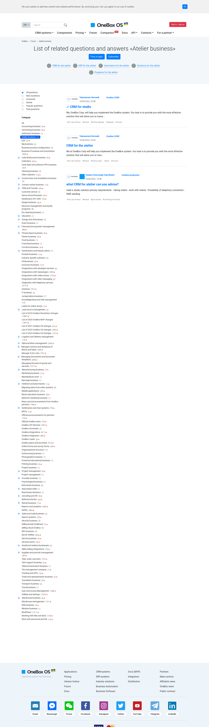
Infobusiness (30, 261)
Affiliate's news (167, 681)
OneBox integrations (34, 432)
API (133, 32)
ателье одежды (98, 122)
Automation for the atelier (116, 65)
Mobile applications (33, 391)
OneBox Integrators (33, 435)
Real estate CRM (31, 489)
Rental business (31, 503)
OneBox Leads (30, 439)
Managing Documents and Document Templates (38, 358)
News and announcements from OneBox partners (40, 403)
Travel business (30, 587)
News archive (167, 676)
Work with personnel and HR (37, 619)
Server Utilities (31, 535)
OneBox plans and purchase (38, 442)
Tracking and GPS (32, 573)
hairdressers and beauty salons (37, 250)
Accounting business (33, 126)
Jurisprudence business (34, 296)
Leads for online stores (34, 306)
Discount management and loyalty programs (37, 207)
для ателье (96, 200)
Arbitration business (32, 133)
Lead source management (35, 309)
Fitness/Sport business (34, 233)
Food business (30, 240)
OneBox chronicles (31, 428)
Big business (29, 144)
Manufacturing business (35, 369)
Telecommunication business (36, 566)
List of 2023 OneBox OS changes (40, 333)
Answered (30, 99)
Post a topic (97, 56)
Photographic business (34, 457)
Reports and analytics (35, 506)
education (28, 216)
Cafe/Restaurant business (36, 157)
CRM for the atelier (61, 65)
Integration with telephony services (37, 284)
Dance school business (34, 195)
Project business (31, 467)
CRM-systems (43, 32)
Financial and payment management (38, 228)
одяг (107, 161)
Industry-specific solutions (35, 258)
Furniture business (32, 247)
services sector (31, 542)
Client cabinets (31, 174)
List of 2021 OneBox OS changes (39, 326)
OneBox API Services (34, 425)
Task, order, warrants (34, 559)
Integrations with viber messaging (38, 279)
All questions (32, 92)
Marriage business (31, 380)
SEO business (29, 531)
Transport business (32, 584)
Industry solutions (105, 681)
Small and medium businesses (37, 545)
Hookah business (32, 254)
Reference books (32, 499)
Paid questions (33, 109)
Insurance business (33, 265)
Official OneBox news (34, 421)
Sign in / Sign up (177, 24)
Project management (33, 471)
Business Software (105, 691)
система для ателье (112, 200)
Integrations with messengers (38, 272)
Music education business (35, 394)
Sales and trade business (34, 513)
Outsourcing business (33, 453)
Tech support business (34, 562)
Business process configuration (37, 147)
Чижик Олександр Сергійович (100, 175)
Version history (71, 681)
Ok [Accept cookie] (185, 6)
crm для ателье (74, 122)
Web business (30, 605)
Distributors (134, 681)
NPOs (26, 411)
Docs (125, 32)
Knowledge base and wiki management (39, 301)
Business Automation (107, 686)
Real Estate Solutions (33, 492)
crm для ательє (74, 161)
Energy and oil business (34, 219)
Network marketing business (36, 398)
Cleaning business (31, 171)
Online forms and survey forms (38, 446)
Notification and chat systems (38, 408)
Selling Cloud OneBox (33, 527)
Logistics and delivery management (38, 338)
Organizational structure (35, 450)
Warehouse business (33, 598)
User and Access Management (39, 591)
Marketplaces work (32, 376)
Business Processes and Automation (38, 153)
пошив (119, 122)
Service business (31, 538)
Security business (31, 520)
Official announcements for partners (38, 417)
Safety (28, 510)
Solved (29, 102)
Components (64, 32)
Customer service (31, 191)
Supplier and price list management (37, 554)
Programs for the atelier (106, 72)
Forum (93, 32)
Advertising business (33, 130)
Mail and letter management (38, 343)
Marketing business (33, 373)
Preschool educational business (37, 460)
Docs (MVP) (134, 671)
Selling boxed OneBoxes (35, 524)
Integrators (133, 676)
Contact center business (35, 184)
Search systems (31, 517)
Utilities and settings (34, 594)
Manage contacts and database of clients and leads (37, 348)
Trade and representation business (39, 576)
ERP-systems (102, 676)
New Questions (33, 96)
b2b (26, 140)
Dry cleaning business (33, 212)
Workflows (30, 612)
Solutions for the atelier (148, 65)
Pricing (79, 32)
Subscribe (113, 56)
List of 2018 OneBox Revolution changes (40, 315)
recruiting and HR (32, 496)
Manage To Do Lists (34, 353)
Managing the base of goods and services (36, 365)
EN (25, 24)
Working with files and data (37, 615)
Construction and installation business (39, 180)
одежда (110, 122)
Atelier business (30, 137)
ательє (86, 161)
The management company (36, 569)
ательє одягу (97, 161)
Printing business (32, 464)
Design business (31, 202)
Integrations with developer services (39, 268)
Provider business (31, 478)
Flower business (31, 236)
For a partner (164, 32)
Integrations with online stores (39, 275)
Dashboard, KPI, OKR (34, 198)
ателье (86, 122)
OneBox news (167, 686)
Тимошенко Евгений (89, 97)
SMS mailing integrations (36, 549)
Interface (29, 289)
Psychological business (34, 481)
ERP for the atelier (87, 65)
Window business (31, 608)
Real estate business (32, 485)
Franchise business (32, 243)
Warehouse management (36, 601)
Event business (30, 223)
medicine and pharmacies (35, 384)
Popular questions (34, 106)
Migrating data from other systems (39, 387)
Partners (164, 671)
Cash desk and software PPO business (39, 166)
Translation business (33, 580)
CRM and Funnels (32, 188)
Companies (110, 32)
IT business (28, 292)
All (23, 123)
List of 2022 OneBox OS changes (40, 329)
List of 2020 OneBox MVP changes (37, 321)
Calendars (29, 161)
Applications (70, 671)
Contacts (146, 32)
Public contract (167, 691)
